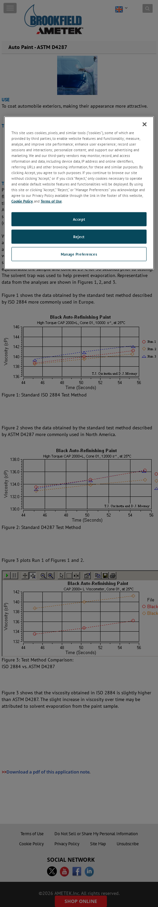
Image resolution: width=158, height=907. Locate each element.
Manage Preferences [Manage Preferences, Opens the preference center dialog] (79, 254)
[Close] (144, 124)
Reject (78, 236)
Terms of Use (51, 201)
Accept (79, 219)
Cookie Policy (22, 201)
